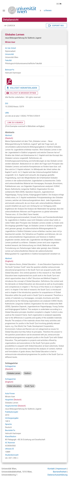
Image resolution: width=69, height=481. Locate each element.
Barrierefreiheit (59, 472)
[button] (58, 4)
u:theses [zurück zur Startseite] (47, 10)
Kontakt (51, 468)
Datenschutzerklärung (57, 475)
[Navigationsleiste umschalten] (4, 10)
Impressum (61, 468)
